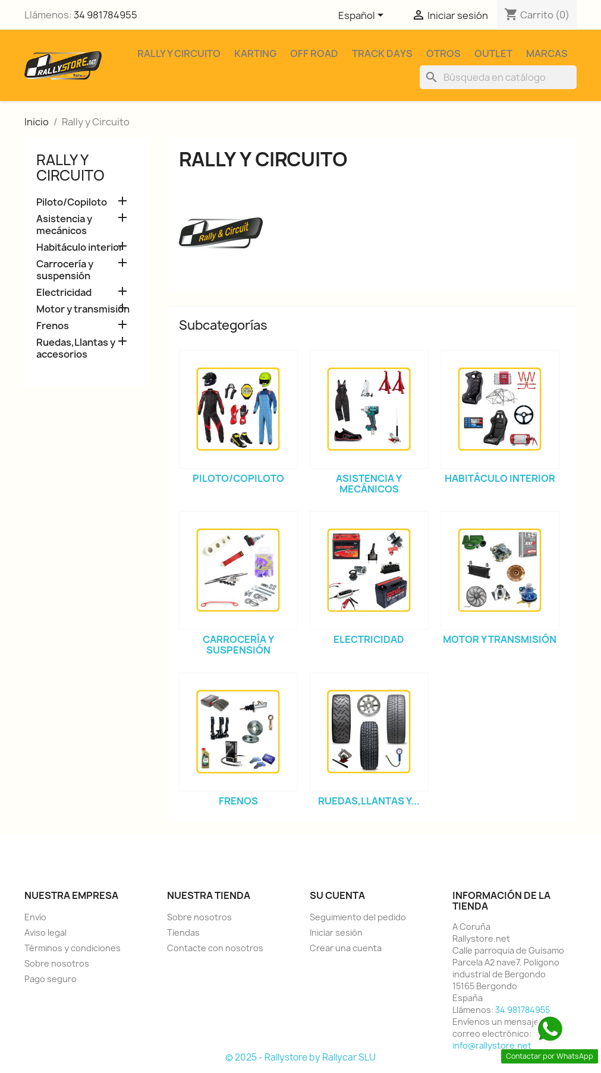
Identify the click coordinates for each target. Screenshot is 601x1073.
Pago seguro (50, 978)
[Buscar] (498, 77)
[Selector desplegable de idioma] (363, 16)
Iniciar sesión (336, 932)
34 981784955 (105, 14)
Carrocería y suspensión (64, 270)
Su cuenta (337, 895)
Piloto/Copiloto (71, 202)
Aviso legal (45, 932)
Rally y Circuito (179, 53)
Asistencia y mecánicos (64, 225)
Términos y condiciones (72, 948)
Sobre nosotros (56, 963)
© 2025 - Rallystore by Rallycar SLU (300, 1057)
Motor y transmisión (83, 309)
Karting (255, 53)
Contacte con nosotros (215, 948)
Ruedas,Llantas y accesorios (75, 348)
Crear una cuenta (346, 948)
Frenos (52, 326)
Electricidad (64, 292)
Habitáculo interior (79, 247)
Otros (443, 53)
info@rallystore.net (491, 1045)
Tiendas (183, 932)
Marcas (547, 53)
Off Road (314, 53)
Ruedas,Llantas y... (369, 800)
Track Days (382, 53)
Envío (35, 917)
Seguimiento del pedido (358, 917)
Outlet (493, 53)
